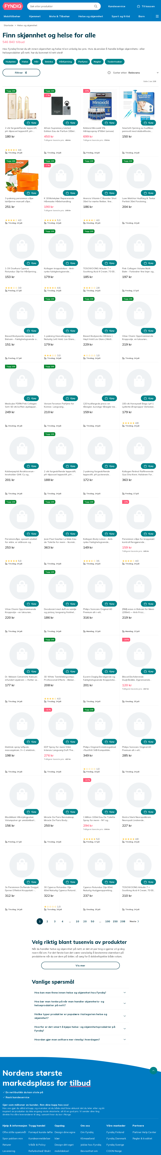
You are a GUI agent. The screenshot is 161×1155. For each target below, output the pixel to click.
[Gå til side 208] (123, 921)
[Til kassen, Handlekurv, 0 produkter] (145, 6)
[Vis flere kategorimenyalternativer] (157, 16)
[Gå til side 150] (115, 921)
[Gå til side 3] (55, 921)
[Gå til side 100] (108, 921)
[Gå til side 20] (85, 921)
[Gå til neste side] (134, 921)
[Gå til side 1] (40, 921)
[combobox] (64, 6)
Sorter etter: (120, 72)
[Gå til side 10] (77, 921)
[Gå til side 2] (47, 921)
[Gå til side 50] (92, 921)
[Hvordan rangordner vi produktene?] (109, 72)
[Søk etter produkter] (96, 6)
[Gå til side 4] (62, 921)
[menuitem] (12, 16)
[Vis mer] (80, 965)
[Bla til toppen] (153, 1070)
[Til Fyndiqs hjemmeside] (13, 6)
